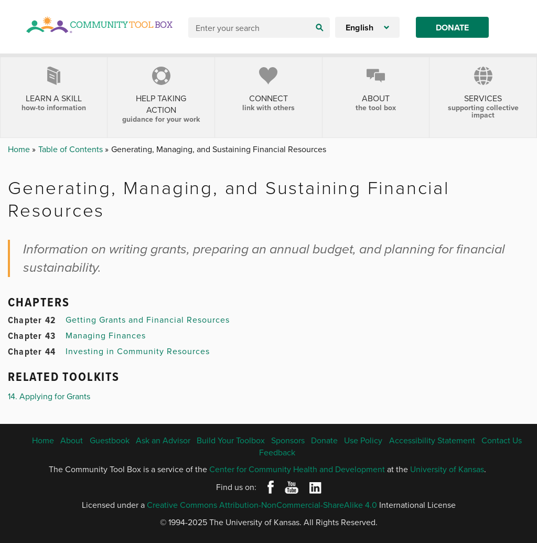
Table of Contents (71, 149)
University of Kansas (447, 469)
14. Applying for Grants (49, 396)
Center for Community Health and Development (297, 469)
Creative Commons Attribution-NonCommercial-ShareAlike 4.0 (262, 504)
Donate (452, 28)
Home (20, 149)
